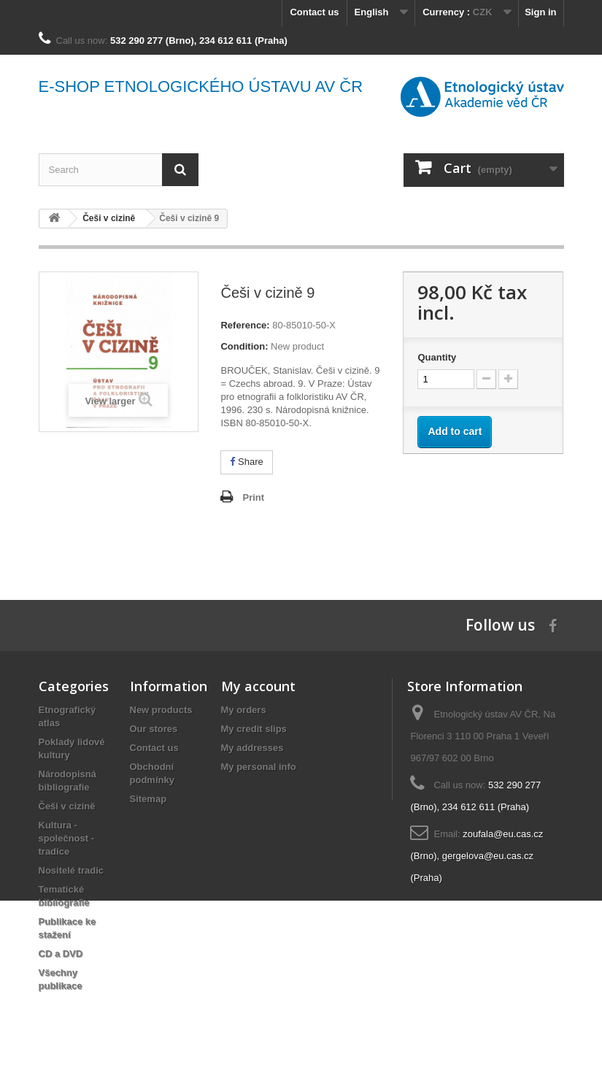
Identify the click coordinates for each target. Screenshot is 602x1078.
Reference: (244, 325)
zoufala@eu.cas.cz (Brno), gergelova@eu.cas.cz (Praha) (476, 855)
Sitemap (148, 798)
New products (161, 709)
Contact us (314, 12)
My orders (243, 709)
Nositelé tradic (71, 870)
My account (258, 686)
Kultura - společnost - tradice (67, 838)
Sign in (540, 12)
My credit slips (254, 728)
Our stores (154, 728)
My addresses (252, 747)
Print (253, 497)
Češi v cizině (67, 806)
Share (246, 461)
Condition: (244, 346)
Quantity (436, 357)
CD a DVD (61, 953)
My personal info (258, 766)
